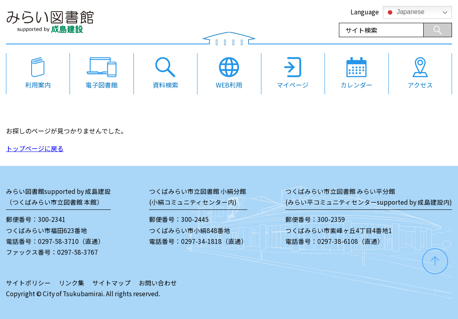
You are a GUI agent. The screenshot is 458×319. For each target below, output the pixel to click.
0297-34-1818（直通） (214, 241)
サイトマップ (111, 282)
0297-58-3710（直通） (71, 241)
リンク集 (71, 282)
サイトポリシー (28, 282)
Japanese (404, 12)
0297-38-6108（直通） (350, 241)
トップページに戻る (35, 148)
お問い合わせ (158, 282)
